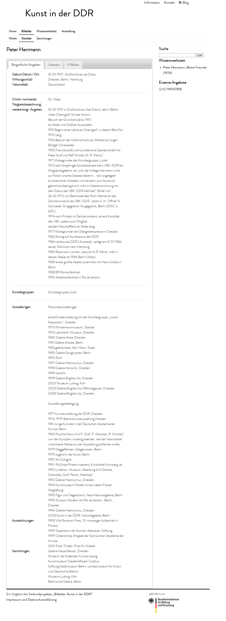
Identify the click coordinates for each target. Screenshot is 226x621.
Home (12, 31)
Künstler (27, 38)
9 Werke (73, 64)
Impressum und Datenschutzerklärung (31, 599)
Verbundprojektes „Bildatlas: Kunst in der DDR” (60, 594)
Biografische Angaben (26, 64)
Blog (186, 2)
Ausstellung (68, 31)
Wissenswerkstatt (46, 31)
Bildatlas (26, 31)
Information (152, 2)
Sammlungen (44, 38)
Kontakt (169, 2)
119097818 (174, 89)
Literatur (54, 64)
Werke (13, 38)
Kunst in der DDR (59, 13)
